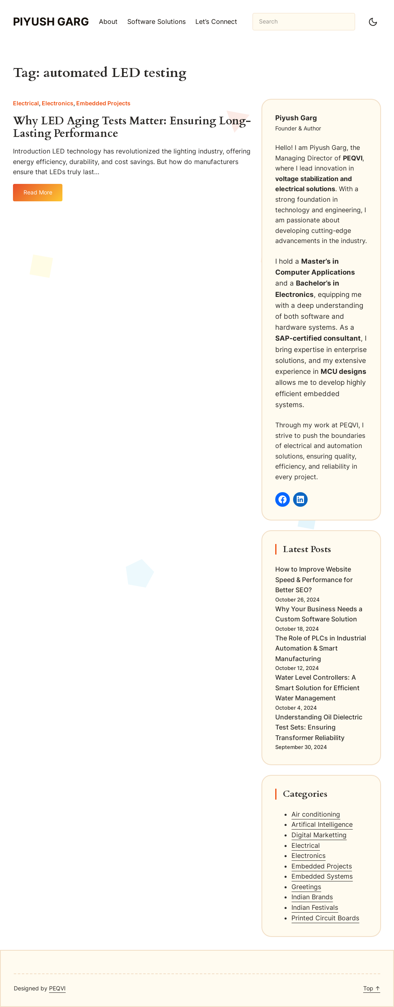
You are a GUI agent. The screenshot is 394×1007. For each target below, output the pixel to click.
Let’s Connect (216, 21)
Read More (38, 195)
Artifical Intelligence (322, 824)
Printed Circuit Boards (325, 918)
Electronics (57, 103)
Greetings (306, 887)
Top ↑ (371, 988)
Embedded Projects (103, 103)
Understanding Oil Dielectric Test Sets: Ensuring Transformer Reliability (318, 727)
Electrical (26, 103)
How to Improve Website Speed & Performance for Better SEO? (314, 579)
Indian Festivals (314, 907)
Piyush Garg (51, 21)
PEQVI (57, 988)
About (108, 21)
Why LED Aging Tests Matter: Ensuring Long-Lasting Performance (132, 127)
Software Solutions (156, 21)
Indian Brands (312, 897)
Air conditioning (315, 814)
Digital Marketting (319, 835)
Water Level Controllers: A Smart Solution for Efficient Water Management (317, 687)
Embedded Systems (322, 876)
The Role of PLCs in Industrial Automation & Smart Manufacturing (320, 648)
